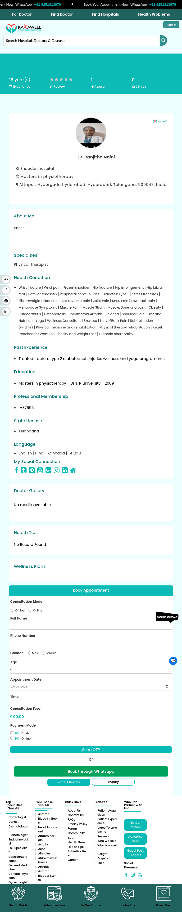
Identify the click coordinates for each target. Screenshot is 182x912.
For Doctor (22, 14)
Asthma (44, 814)
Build (101, 863)
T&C (71, 838)
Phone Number (22, 635)
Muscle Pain (70, 307)
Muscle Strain (93, 307)
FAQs (71, 820)
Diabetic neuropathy (116, 334)
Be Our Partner (135, 824)
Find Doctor (62, 14)
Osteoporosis (55, 314)
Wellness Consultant (64, 320)
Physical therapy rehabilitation (124, 327)
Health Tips (76, 847)
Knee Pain (120, 300)
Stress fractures (145, 294)
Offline (20, 610)
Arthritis (43, 867)
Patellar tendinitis (43, 294)
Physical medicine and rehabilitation (66, 327)
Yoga (40, 320)
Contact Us (76, 815)
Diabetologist (18, 835)
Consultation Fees (25, 708)
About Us (74, 811)
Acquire (103, 858)
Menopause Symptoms (38, 307)
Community (76, 833)
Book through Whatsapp (91, 771)
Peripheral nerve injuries (80, 294)
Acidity (43, 844)
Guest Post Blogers (135, 852)
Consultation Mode (26, 601)
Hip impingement (130, 287)
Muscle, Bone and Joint (127, 307)
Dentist (13, 822)
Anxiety (67, 300)
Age (13, 662)
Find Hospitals (105, 14)
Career (72, 860)
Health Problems (154, 14)
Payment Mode (23, 725)
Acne (42, 849)
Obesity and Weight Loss (76, 334)
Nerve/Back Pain (114, 320)
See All (13, 808)
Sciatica (112, 314)
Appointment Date (25, 679)
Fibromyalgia (29, 300)
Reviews (103, 836)
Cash (22, 733)
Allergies (44, 853)
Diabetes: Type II (116, 294)
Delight (102, 854)
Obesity (155, 307)
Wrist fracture (30, 287)
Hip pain (83, 300)
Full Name (18, 618)
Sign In (171, 25)
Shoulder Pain (133, 314)
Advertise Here (135, 838)
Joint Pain (101, 300)
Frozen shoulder (77, 287)
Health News (77, 842)
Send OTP (91, 749)
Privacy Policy (77, 824)
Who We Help (106, 841)
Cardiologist (17, 817)
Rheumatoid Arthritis (86, 314)
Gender (16, 653)
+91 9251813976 (49, 4)
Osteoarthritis (30, 314)
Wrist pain (52, 287)
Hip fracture (102, 287)
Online (37, 610)
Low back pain (143, 300)
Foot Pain (51, 300)
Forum (72, 829)
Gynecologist (18, 882)
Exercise (91, 320)
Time (14, 696)
